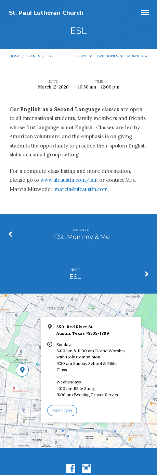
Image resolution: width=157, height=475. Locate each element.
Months (137, 56)
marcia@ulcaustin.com (81, 189)
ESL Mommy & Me (82, 236)
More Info (62, 410)
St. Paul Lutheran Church (46, 12)
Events (33, 56)
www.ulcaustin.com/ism (69, 180)
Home (15, 56)
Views (84, 56)
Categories (109, 56)
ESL (50, 56)
